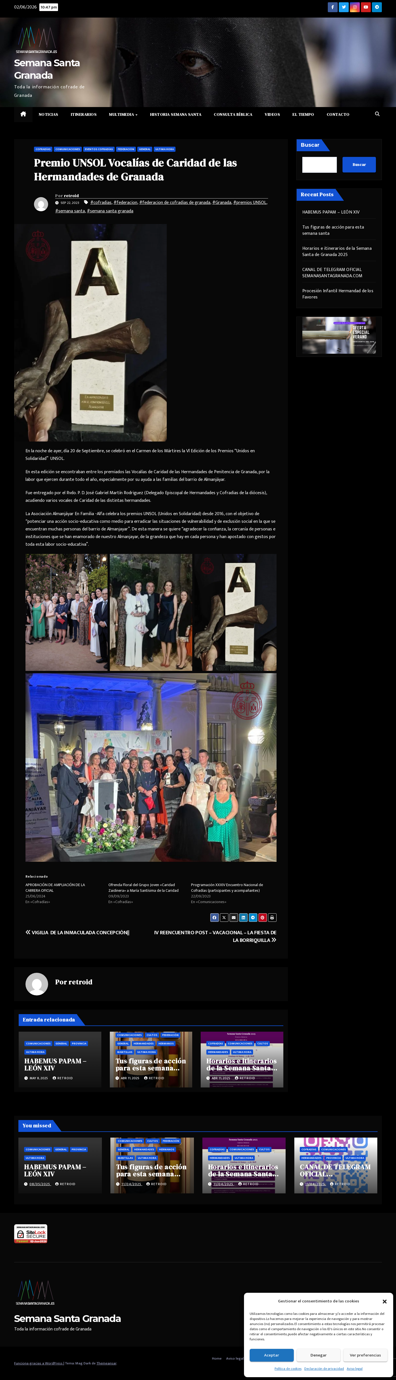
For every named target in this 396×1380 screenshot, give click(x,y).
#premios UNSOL (249, 202)
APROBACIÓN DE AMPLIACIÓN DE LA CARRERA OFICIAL (55, 888)
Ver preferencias (365, 1355)
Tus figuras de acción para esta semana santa (150, 1068)
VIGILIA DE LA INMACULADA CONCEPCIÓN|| (77, 932)
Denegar (319, 1355)
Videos (272, 114)
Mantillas (124, 1052)
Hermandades (144, 1043)
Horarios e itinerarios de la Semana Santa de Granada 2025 (241, 1068)
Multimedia (122, 114)
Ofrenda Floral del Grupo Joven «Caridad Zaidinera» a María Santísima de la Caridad (143, 888)
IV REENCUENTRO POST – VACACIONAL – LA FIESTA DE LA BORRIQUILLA (215, 936)
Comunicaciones (67, 149)
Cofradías (43, 149)
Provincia (79, 1043)
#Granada (221, 202)
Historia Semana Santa (176, 114)
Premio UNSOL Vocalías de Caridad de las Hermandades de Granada (135, 169)
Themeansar (106, 1363)
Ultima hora (164, 149)
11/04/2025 (131, 1184)
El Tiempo (303, 114)
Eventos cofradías (99, 149)
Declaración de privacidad (324, 1369)
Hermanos (166, 1043)
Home (217, 1358)
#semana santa (70, 211)
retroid (71, 195)
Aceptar (271, 1355)
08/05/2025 (40, 1184)
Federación (126, 149)
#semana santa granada (110, 211)
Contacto (338, 114)
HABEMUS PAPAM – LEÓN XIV (55, 1064)
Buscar (310, 145)
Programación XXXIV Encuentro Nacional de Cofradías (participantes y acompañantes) (227, 888)
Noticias (48, 114)
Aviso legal (355, 1369)
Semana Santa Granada (67, 1318)
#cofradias (101, 202)
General (145, 149)
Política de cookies (288, 1369)
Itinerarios (84, 114)
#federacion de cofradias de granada (174, 202)
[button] (385, 1301)
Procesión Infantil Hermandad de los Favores (337, 294)
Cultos (152, 1035)
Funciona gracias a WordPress (38, 1363)
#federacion (125, 202)
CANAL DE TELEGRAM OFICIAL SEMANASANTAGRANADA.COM (332, 273)
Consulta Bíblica (233, 114)
